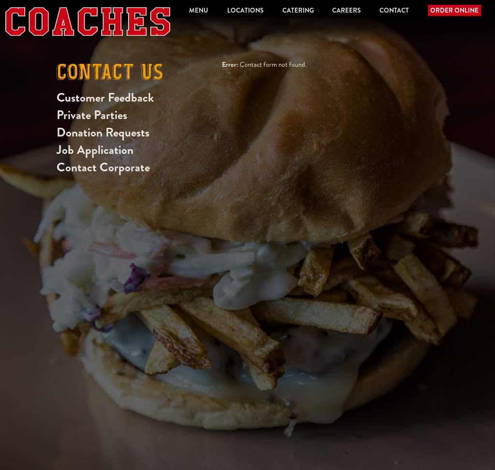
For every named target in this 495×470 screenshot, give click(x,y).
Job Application (95, 150)
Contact (394, 10)
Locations (245, 10)
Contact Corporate (103, 167)
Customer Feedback (105, 97)
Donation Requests (103, 132)
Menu (198, 10)
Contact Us (110, 74)
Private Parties (92, 115)
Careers (346, 10)
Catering (298, 10)
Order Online (454, 10)
